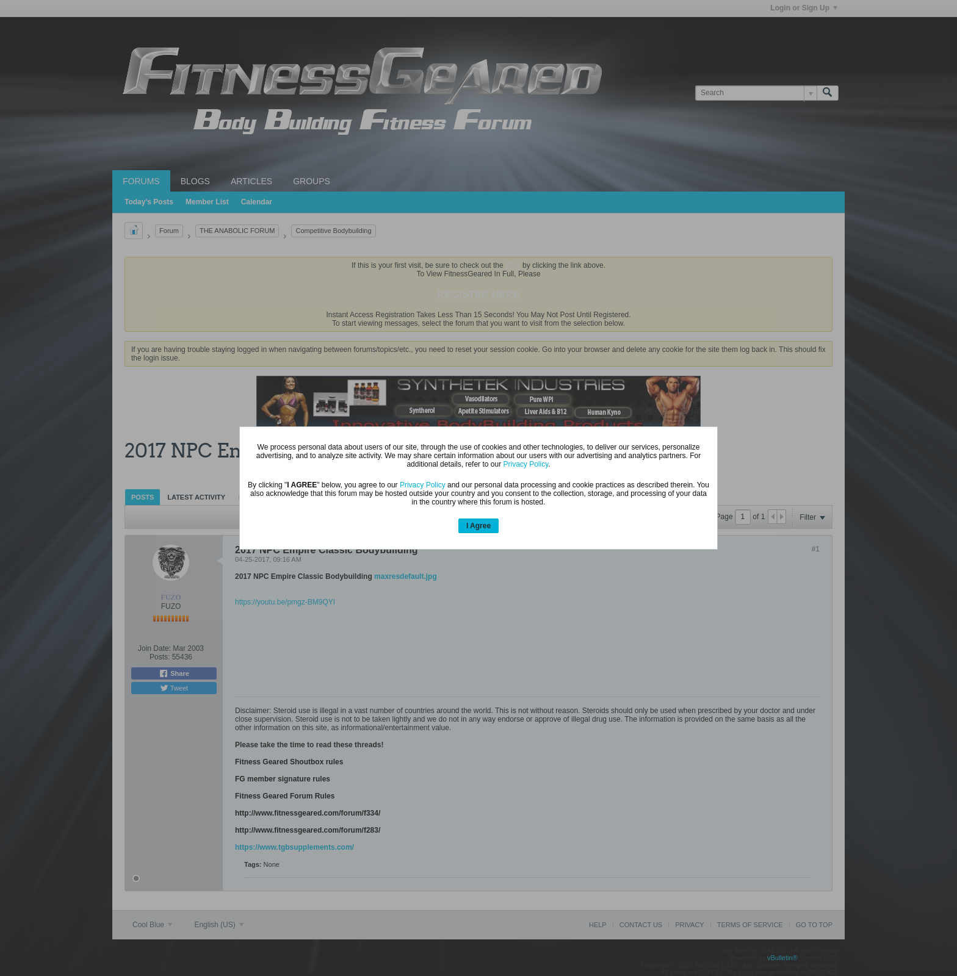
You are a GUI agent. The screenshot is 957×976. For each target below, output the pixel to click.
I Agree (478, 526)
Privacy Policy (525, 464)
